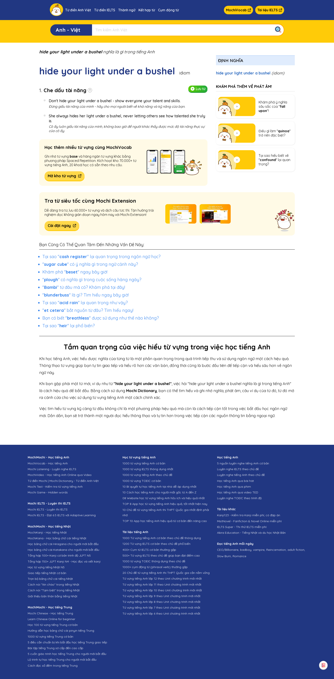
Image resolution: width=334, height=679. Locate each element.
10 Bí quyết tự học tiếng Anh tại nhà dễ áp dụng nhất (159, 487)
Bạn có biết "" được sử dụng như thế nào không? (100, 318)
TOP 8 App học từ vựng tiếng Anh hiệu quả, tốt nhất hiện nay (164, 504)
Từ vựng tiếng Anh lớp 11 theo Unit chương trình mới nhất (161, 584)
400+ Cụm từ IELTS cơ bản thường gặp (149, 550)
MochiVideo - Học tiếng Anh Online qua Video (60, 475)
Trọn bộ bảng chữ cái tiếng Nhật (50, 579)
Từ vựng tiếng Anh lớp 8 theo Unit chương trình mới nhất (161, 602)
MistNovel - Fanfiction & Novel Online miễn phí (249, 521)
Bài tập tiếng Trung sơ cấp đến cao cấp (55, 648)
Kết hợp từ (146, 10)
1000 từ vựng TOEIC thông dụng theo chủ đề (153, 561)
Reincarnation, (276, 550)
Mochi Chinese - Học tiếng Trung (50, 613)
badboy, (246, 550)
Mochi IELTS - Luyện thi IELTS (48, 509)
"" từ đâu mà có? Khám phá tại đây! (83, 287)
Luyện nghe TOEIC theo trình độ (239, 498)
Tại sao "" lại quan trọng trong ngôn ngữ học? (101, 256)
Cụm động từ (168, 10)
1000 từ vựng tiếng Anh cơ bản (143, 463)
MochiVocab (238, 10)
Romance (239, 556)
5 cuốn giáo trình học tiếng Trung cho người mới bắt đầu (67, 654)
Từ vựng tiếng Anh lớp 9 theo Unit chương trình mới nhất (161, 596)
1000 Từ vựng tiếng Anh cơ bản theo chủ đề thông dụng (161, 538)
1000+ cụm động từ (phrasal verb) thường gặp (155, 567)
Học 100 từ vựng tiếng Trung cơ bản (53, 625)
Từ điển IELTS (104, 10)
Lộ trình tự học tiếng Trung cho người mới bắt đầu (62, 660)
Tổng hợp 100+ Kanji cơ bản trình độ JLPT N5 (59, 555)
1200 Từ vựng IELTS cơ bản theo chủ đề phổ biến (156, 544)
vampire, (259, 550)
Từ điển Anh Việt (78, 10)
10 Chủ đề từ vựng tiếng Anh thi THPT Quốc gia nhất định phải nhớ (165, 512)
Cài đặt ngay (62, 225)
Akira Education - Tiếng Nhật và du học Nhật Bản (251, 533)
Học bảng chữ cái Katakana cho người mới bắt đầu (63, 550)
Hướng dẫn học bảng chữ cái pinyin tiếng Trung (61, 630)
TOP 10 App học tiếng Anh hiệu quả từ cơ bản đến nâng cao (164, 521)
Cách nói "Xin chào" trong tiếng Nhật (53, 584)
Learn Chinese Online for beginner (51, 619)
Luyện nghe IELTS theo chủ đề (238, 469)
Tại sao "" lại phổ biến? (68, 325)
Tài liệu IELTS (269, 10)
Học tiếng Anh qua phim (234, 487)
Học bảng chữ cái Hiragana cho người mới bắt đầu (63, 544)
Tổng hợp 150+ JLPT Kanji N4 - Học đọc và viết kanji (64, 561)
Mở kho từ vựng (64, 175)
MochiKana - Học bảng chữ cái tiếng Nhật (57, 538)
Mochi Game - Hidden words (48, 492)
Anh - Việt (68, 30)
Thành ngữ (126, 10)
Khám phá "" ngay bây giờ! (74, 272)
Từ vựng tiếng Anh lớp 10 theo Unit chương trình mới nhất (162, 590)
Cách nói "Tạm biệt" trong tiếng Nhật (54, 590)
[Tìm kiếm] (188, 30)
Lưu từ (197, 89)
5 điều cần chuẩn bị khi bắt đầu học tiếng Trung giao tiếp (67, 642)
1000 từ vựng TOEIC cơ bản (141, 481)
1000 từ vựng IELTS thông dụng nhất (147, 469)
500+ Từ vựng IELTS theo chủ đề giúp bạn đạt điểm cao (161, 555)
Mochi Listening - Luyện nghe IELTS (52, 469)
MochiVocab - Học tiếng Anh (48, 463)
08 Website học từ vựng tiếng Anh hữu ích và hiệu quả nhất (163, 498)
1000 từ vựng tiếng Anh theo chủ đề (147, 475)
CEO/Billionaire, (228, 550)
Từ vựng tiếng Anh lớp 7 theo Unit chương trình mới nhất (161, 607)
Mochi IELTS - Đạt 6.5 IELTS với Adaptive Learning (62, 515)
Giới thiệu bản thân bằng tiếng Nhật (52, 596)
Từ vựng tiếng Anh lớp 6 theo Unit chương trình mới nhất (161, 613)
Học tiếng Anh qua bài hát (235, 481)
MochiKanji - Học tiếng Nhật (47, 532)
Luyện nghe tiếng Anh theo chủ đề (241, 475)
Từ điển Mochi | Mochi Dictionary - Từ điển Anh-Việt (63, 481)
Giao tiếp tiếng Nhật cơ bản (47, 573)
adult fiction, (296, 550)
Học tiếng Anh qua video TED (237, 492)
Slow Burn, (224, 556)
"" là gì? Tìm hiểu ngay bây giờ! (85, 295)
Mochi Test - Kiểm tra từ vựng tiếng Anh (55, 487)
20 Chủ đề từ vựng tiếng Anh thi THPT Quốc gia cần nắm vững (166, 573)
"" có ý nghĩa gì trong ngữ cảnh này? (90, 264)
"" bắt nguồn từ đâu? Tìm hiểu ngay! (87, 310)
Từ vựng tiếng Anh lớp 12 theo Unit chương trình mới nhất (162, 578)
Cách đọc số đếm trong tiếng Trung (53, 665)
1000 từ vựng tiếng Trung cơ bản (50, 636)
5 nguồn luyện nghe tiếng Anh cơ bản (243, 463)
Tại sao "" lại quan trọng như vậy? (85, 302)
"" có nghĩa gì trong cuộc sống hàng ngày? (91, 279)
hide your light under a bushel (250, 73)
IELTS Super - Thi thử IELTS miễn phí (241, 527)
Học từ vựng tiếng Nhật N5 (46, 567)
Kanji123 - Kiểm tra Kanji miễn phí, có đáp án (248, 515)
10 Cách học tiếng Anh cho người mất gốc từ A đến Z (159, 492)
